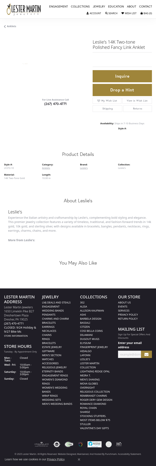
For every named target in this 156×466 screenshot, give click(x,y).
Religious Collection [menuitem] (95, 391)
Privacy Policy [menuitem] (128, 314)
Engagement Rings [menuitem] (55, 375)
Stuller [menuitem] (85, 424)
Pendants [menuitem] (48, 314)
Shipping (107, 108)
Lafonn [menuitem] (85, 355)
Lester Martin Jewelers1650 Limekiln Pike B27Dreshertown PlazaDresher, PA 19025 (20, 321)
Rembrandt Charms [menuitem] (93, 395)
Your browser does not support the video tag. (58, 78)
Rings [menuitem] (46, 339)
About (131, 6)
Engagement (58, 6)
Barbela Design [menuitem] (90, 318)
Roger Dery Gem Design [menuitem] (96, 400)
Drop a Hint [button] (122, 90)
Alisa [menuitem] (83, 306)
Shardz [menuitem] (85, 412)
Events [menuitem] (122, 306)
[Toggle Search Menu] (111, 13)
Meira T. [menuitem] (85, 375)
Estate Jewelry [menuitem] (52, 347)
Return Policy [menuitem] (128, 318)
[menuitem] (41, 444)
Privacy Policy (55, 459)
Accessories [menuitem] (50, 363)
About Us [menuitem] (124, 302)
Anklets (11, 26)
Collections (80, 6)
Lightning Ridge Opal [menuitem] (95, 371)
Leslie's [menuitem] (85, 359)
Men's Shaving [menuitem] (90, 379)
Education (116, 6)
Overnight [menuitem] (87, 387)
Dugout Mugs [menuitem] (89, 339)
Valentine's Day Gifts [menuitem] (94, 428)
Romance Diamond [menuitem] (93, 404)
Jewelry (99, 6)
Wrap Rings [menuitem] (50, 395)
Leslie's (84, 167)
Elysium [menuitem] (85, 343)
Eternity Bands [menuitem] (52, 371)
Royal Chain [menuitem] (88, 408)
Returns (137, 108)
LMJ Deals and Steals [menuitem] (56, 302)
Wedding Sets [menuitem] (51, 400)
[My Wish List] (128, 13)
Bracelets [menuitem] (49, 343)
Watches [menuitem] (48, 359)
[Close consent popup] (79, 459)
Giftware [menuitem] (48, 351)
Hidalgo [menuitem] (86, 351)
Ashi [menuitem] (83, 314)
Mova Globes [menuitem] (89, 383)
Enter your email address (130, 345)
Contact (145, 6)
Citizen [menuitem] (85, 327)
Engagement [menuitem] (51, 306)
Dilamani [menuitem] (86, 335)
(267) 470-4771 (55, 104)
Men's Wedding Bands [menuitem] (57, 404)
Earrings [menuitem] (48, 327)
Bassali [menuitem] (85, 323)
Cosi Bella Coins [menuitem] (91, 331)
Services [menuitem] (123, 310)
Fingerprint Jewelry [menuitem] (94, 347)
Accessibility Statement (129, 453)
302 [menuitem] (82, 302)
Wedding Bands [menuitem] (53, 310)
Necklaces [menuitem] (49, 331)
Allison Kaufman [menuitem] (92, 310)
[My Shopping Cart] (146, 13)
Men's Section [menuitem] (51, 355)
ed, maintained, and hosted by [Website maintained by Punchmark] (89, 453)
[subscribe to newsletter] (146, 354)
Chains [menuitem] (47, 335)
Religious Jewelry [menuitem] (54, 367)
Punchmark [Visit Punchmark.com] (111, 453)
